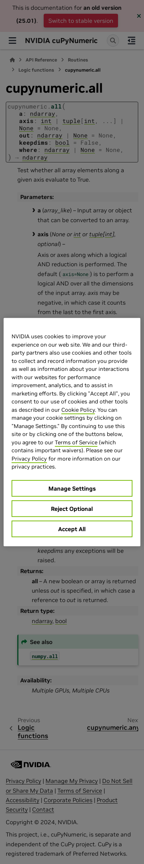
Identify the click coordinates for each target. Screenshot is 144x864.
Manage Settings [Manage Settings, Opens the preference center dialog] (72, 488)
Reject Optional (72, 508)
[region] (72, 432)
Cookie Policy (78, 409)
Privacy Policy (29, 458)
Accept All (72, 528)
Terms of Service (76, 442)
